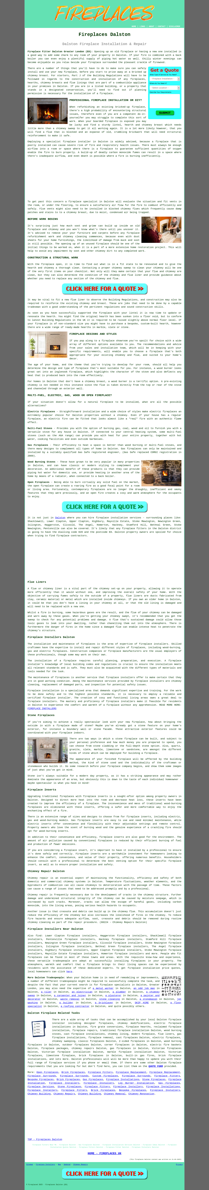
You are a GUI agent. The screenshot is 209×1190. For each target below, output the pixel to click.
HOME (134, 26)
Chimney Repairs (64, 1094)
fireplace (126, 51)
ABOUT (151, 26)
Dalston (60, 517)
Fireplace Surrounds (42, 1076)
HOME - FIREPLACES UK (104, 1153)
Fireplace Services (41, 1086)
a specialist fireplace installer (67, 141)
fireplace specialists (115, 984)
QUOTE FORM (155, 1066)
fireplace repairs (84, 1030)
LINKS (142, 26)
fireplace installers (153, 644)
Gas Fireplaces (93, 1079)
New (59, 1165)
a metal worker (103, 988)
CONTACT (162, 26)
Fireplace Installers (64, 1083)
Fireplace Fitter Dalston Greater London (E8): (60, 51)
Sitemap (29, 1165)
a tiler (46, 992)
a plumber (119, 992)
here (69, 971)
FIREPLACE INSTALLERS (42, 708)
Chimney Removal (115, 1094)
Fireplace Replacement (131, 1072)
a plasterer (113, 995)
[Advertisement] (104, 178)
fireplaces (137, 79)
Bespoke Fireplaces (41, 1079)
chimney (85, 303)
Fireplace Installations (122, 1079)
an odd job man (144, 988)
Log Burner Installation (136, 1083)
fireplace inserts (138, 816)
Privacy (179, 1165)
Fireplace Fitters (100, 1072)
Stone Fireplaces (154, 1079)
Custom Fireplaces (105, 1076)
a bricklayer (104, 1002)
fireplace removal (100, 1037)
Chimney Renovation (141, 1094)
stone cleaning (109, 999)
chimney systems (75, 881)
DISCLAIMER (174, 26)
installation (164, 664)
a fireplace (91, 964)
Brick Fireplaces (73, 1072)
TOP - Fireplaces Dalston (45, 1139)
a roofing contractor (75, 1006)
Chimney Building (39, 1094)
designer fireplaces (98, 1023)
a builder (66, 1002)
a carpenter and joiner (70, 995)
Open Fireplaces (47, 1072)
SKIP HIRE (142, 1002)
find (38, 935)
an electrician (82, 992)
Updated (67, 1165)
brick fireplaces (91, 1055)
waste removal (69, 999)
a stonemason (148, 999)
